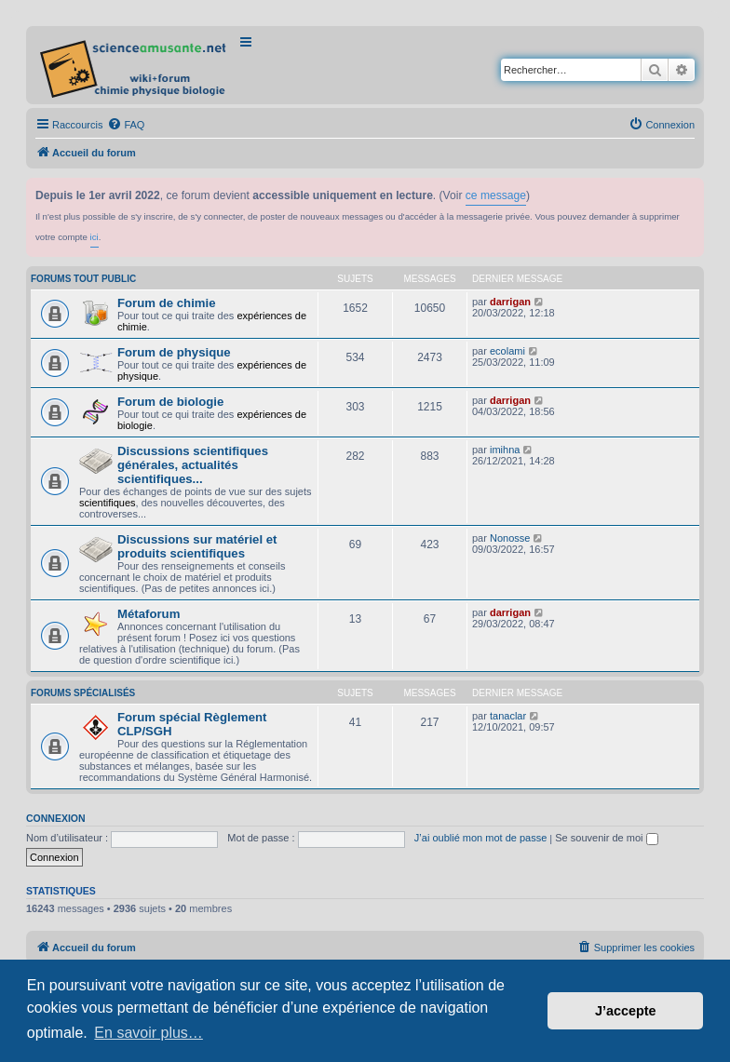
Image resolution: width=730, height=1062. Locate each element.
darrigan (510, 301)
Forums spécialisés (83, 693)
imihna (505, 449)
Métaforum (148, 614)
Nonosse (510, 538)
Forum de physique (174, 352)
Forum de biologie (170, 402)
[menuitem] (125, 125)
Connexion (56, 818)
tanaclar (508, 715)
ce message (496, 195)
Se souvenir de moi (606, 837)
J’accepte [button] (625, 1010)
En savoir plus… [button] (148, 1033)
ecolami (507, 350)
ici (94, 237)
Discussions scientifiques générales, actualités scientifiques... (192, 465)
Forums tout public (83, 279)
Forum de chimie (166, 303)
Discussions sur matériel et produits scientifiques (197, 546)
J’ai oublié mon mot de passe (480, 837)
